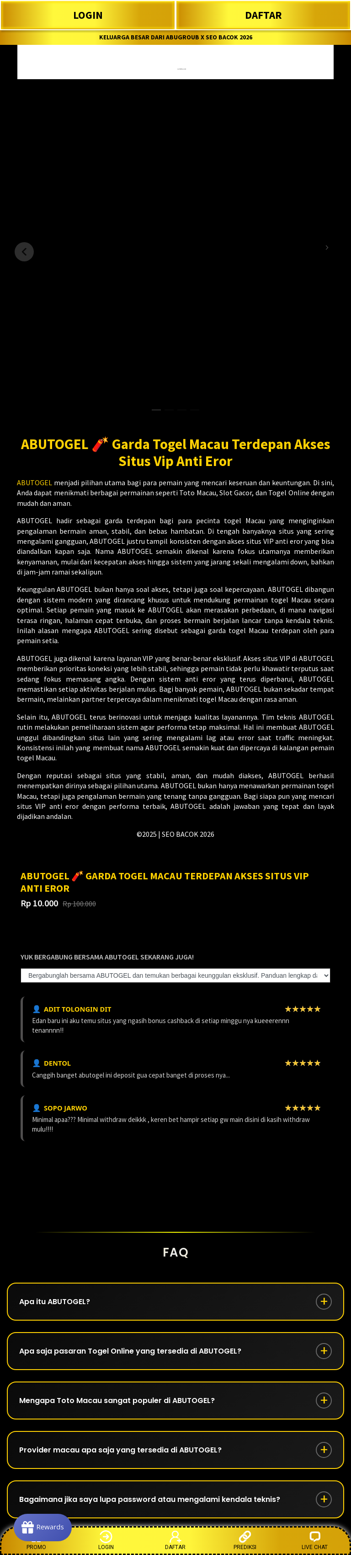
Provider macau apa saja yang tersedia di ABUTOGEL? (120, 1450)
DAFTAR (263, 15)
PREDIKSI (245, 1540)
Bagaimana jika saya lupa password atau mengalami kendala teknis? (149, 1499)
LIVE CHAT (315, 1540)
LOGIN (88, 15)
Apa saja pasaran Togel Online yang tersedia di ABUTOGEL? (130, 1351)
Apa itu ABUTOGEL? (54, 1301)
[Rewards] (43, 1527)
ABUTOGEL (34, 482)
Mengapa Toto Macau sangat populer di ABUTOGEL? (117, 1400)
